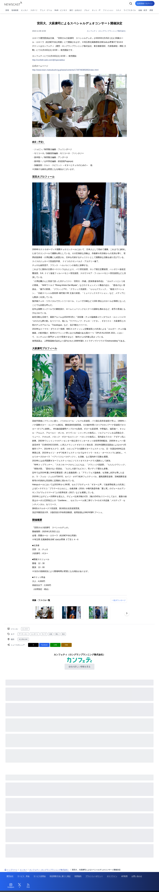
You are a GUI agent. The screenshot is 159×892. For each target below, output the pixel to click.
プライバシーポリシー (94, 876)
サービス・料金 (23, 876)
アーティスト (23, 634)
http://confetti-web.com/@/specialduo (48, 60)
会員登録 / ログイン (145, 3)
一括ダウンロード (119, 600)
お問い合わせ (137, 876)
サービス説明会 (40, 876)
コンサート (34, 634)
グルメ (86, 10)
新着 (7, 10)
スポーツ (33, 10)
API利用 (124, 876)
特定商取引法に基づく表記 (60, 876)
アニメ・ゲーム (46, 10)
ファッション (108, 10)
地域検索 (14, 10)
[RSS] (28, 886)
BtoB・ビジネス (61, 10)
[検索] (130, 3)
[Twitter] (19, 886)
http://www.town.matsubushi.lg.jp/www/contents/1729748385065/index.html (65, 70)
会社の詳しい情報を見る (79, 667)
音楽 (63, 634)
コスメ (118, 10)
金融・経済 (142, 10)
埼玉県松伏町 (23, 639)
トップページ (10, 870)
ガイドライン (112, 876)
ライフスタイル (130, 10)
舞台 (57, 634)
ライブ (44, 634)
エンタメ (24, 10)
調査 (151, 10)
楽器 (50, 634)
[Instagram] (10, 886)
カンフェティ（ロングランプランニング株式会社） (107, 31)
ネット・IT (96, 10)
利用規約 (78, 876)
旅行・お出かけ (76, 10)
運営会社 (9, 876)
